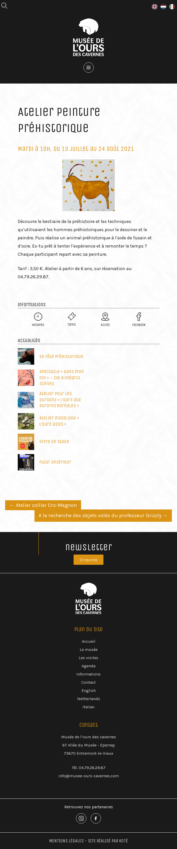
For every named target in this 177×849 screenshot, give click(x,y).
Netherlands (88, 698)
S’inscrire (88, 559)
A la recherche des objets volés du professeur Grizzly (103, 515)
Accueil (88, 641)
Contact (88, 682)
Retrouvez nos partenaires (88, 806)
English (89, 690)
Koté (123, 841)
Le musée (89, 649)
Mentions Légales (66, 841)
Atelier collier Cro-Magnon (43, 505)
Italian (88, 706)
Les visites (88, 657)
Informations (88, 674)
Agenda (88, 665)
